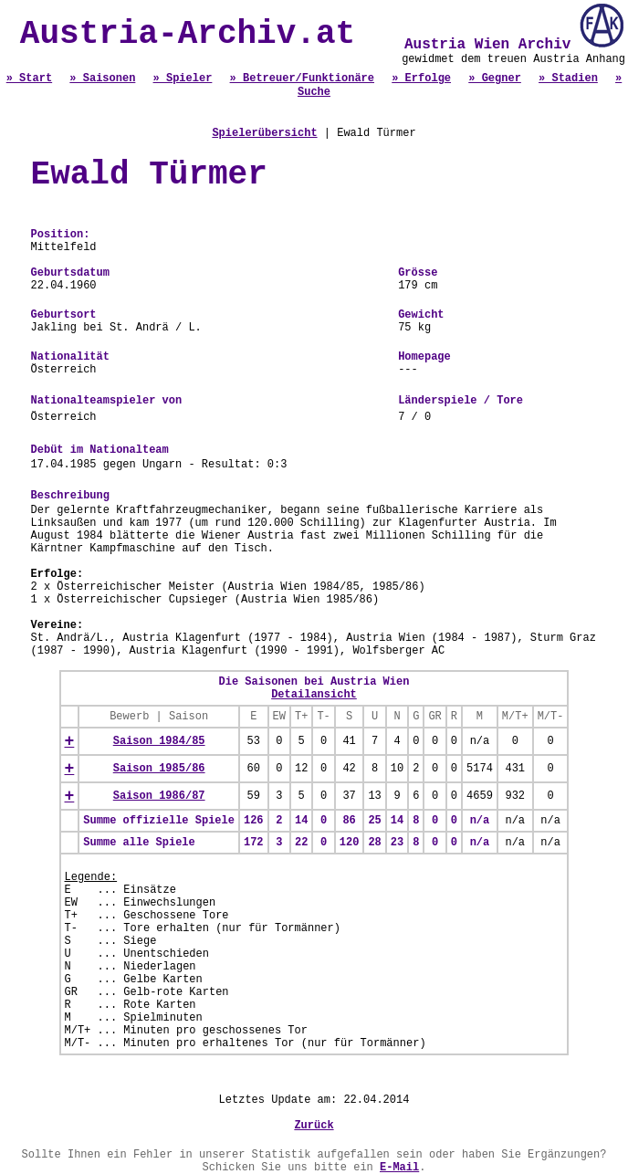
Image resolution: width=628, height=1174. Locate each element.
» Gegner (494, 78)
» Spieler (183, 78)
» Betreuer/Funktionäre (302, 78)
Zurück (313, 1125)
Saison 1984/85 (159, 741)
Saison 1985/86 (159, 768)
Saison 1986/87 (159, 796)
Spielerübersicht (264, 133)
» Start (29, 78)
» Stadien (568, 78)
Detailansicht (314, 694)
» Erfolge (421, 78)
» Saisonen (102, 78)
